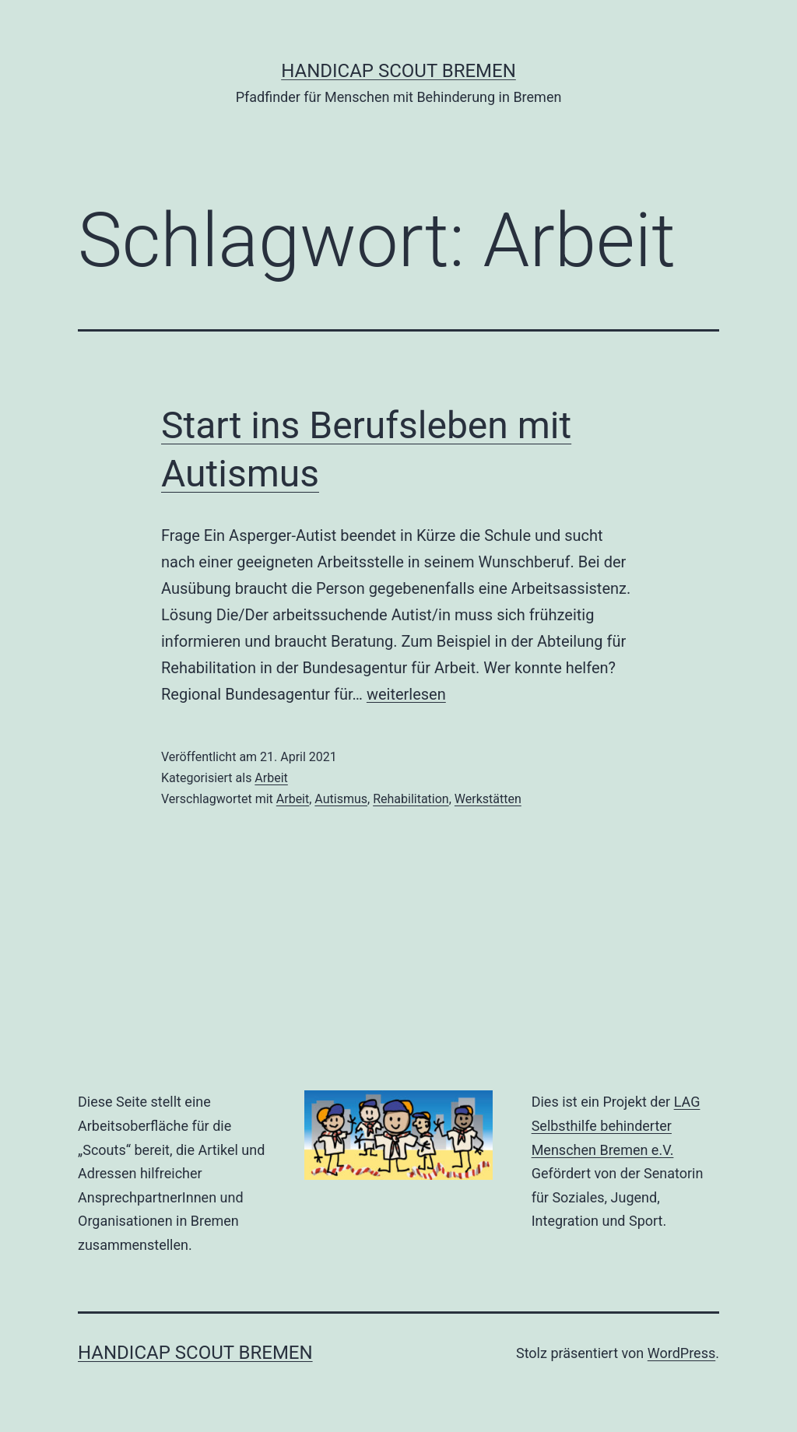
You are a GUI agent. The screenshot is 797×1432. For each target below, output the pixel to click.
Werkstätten (488, 798)
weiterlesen (406, 694)
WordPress (681, 1353)
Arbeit (271, 777)
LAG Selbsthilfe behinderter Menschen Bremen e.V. (616, 1125)
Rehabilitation (411, 798)
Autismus (340, 798)
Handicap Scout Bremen (398, 71)
